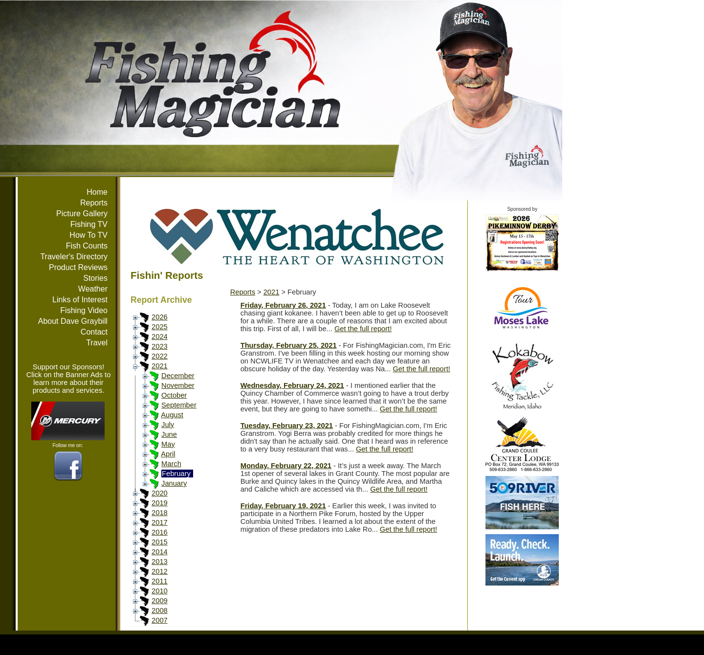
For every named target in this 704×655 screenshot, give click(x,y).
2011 (160, 581)
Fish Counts (87, 246)
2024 (160, 336)
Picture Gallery (82, 213)
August (172, 415)
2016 (160, 532)
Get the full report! (363, 329)
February (176, 473)
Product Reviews (78, 267)
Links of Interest (80, 299)
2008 (160, 610)
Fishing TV (89, 224)
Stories (95, 278)
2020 (160, 493)
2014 (160, 552)
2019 (160, 503)
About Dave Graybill (73, 321)
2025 (160, 327)
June (169, 434)
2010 (160, 591)
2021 (160, 366)
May (168, 444)
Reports (94, 203)
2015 (160, 542)
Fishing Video (84, 310)
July (167, 425)
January (174, 483)
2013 (160, 561)
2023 (160, 346)
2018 (160, 513)
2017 (160, 522)
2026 (160, 317)
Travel (97, 343)
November (178, 385)
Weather (93, 289)
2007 (160, 620)
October (174, 395)
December (178, 376)
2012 (160, 571)
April (168, 454)
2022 (160, 356)
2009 (160, 601)
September (179, 405)
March (171, 464)
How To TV (88, 235)
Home (97, 192)
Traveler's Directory (74, 256)
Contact (94, 332)
